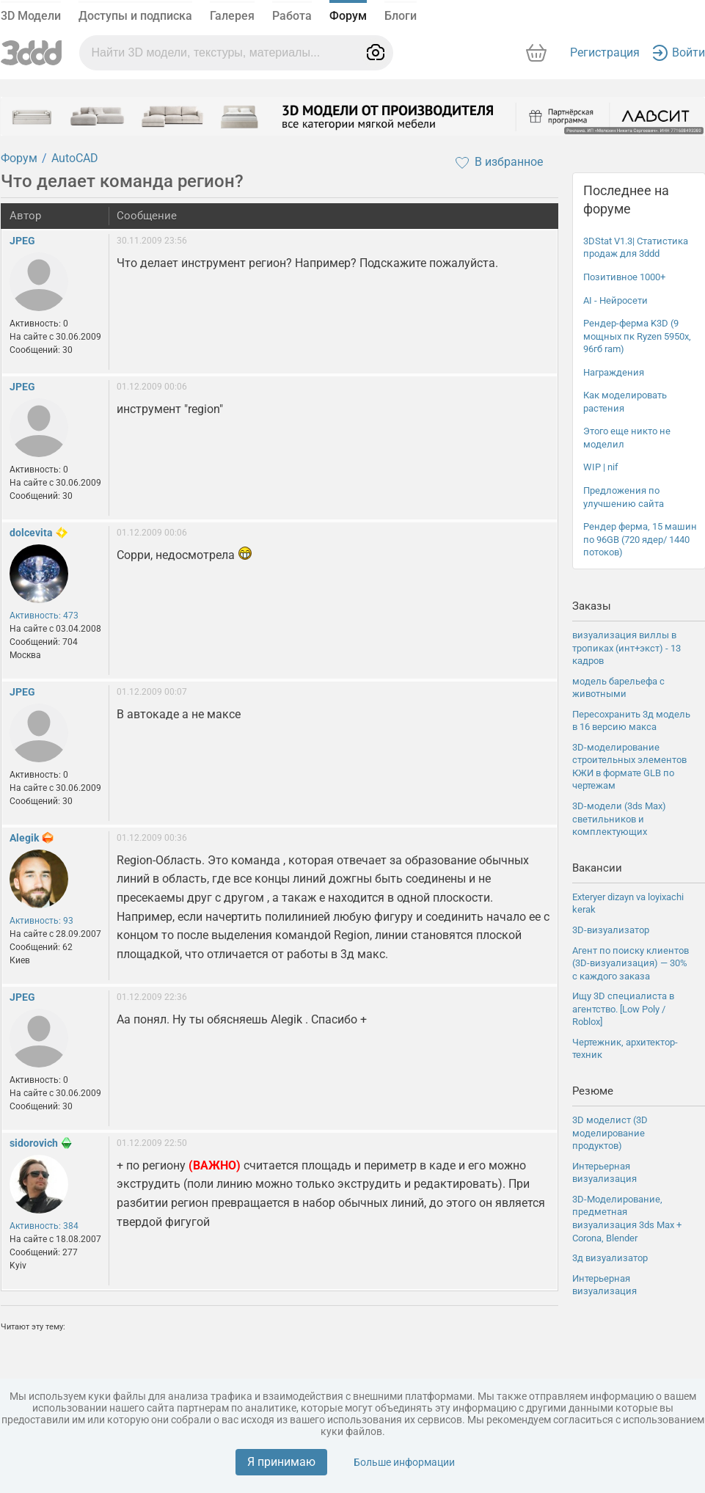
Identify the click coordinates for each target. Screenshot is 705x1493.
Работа (292, 16)
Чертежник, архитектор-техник (625, 1049)
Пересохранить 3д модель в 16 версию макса (631, 721)
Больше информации (404, 1462)
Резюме (592, 1091)
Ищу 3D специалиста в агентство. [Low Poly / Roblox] (623, 1008)
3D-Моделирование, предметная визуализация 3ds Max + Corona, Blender (627, 1219)
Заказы (591, 606)
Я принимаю (281, 1462)
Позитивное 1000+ (624, 276)
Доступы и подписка (135, 16)
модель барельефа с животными (618, 688)
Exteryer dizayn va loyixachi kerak (628, 903)
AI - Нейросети (615, 300)
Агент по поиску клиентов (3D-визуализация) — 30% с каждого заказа (630, 963)
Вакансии (597, 868)
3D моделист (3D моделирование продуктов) (610, 1132)
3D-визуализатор (610, 929)
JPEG (22, 241)
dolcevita (31, 533)
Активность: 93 (41, 921)
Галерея (232, 16)
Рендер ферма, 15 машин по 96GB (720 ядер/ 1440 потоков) (640, 539)
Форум (348, 16)
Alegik (24, 838)
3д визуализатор (610, 1257)
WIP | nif (600, 466)
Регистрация (605, 52)
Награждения (613, 372)
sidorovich (34, 1143)
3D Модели (31, 16)
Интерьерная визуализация (604, 1173)
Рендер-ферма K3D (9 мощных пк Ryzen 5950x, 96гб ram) (637, 336)
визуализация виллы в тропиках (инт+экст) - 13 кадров (626, 647)
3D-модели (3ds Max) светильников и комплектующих (619, 818)
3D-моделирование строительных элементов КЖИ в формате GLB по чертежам (629, 767)
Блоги (400, 16)
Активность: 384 (44, 1226)
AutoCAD (74, 158)
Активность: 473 (44, 615)
